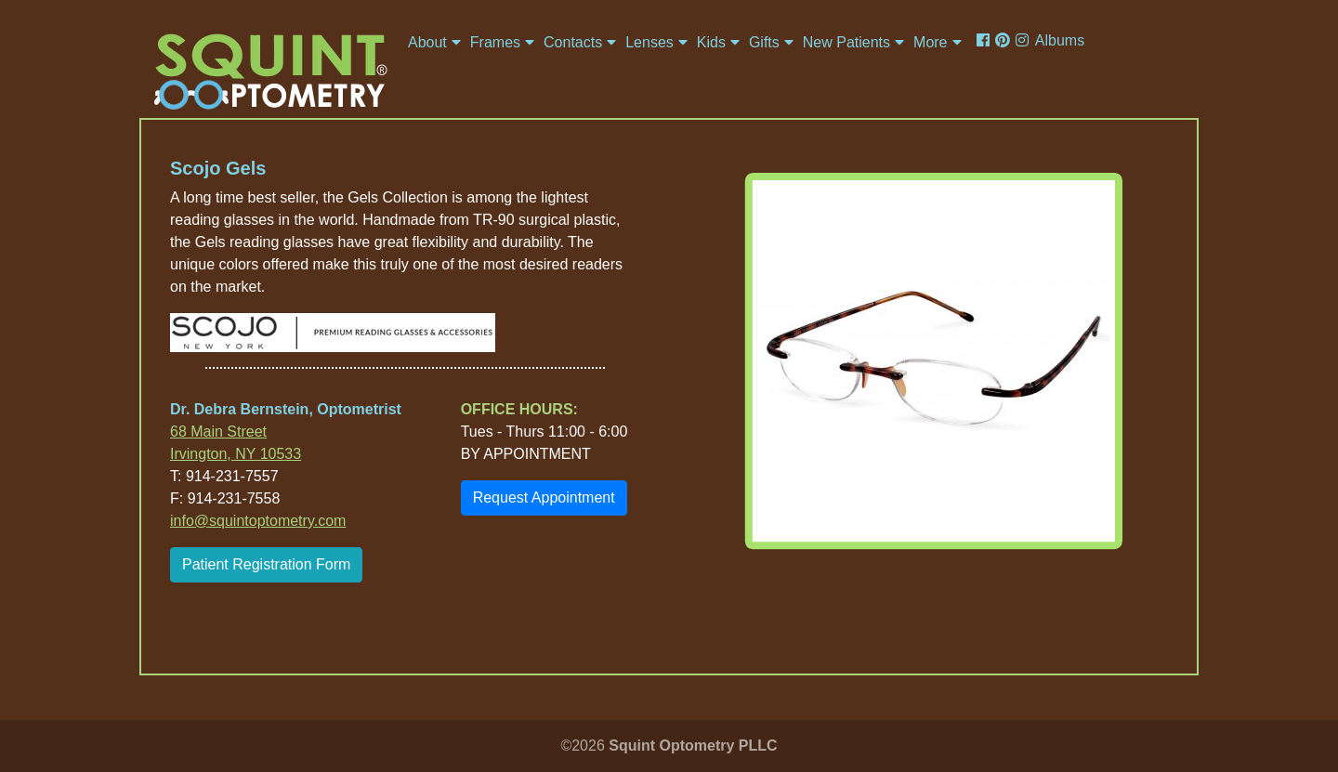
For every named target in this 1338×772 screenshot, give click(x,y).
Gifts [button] (764, 42)
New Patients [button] (846, 42)
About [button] (427, 42)
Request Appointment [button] (544, 497)
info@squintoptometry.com (258, 521)
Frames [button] (495, 42)
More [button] (930, 42)
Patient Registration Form (266, 564)
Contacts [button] (573, 42)
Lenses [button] (649, 42)
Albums (1059, 40)
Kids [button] (711, 42)
